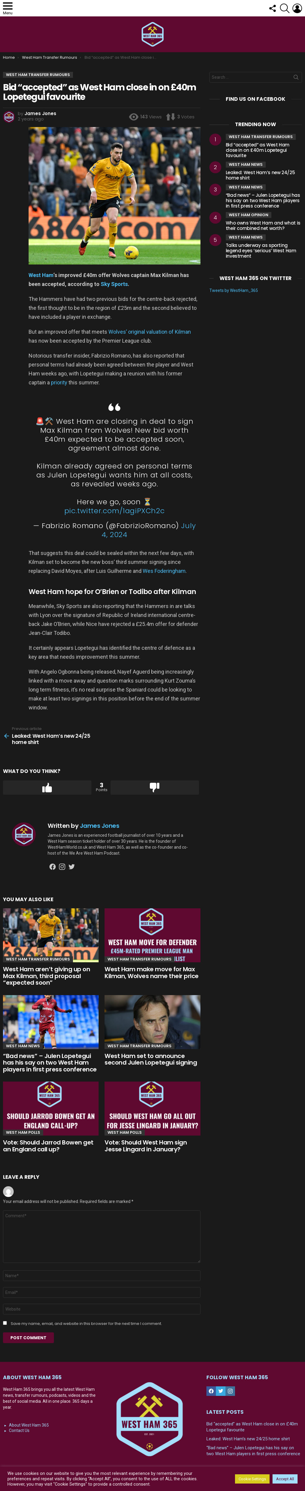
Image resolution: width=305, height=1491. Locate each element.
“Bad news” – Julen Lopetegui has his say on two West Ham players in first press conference (50, 1063)
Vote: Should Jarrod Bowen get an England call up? (48, 1145)
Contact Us (19, 1430)
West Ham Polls (23, 1132)
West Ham (41, 275)
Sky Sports (114, 284)
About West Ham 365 (29, 1425)
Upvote (47, 787)
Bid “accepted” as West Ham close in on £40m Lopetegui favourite (258, 150)
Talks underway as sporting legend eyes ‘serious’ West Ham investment (261, 250)
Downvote (155, 787)
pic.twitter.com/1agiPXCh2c (114, 511)
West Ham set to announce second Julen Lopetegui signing (151, 1059)
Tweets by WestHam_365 (233, 290)
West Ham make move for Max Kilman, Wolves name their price (152, 972)
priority (59, 382)
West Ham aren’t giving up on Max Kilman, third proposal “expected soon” (46, 976)
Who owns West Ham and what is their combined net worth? (263, 225)
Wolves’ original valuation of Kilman (149, 332)
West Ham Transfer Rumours (38, 959)
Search (296, 78)
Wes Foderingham (164, 571)
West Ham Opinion (248, 215)
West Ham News (23, 1046)
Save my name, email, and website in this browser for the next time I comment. (86, 1323)
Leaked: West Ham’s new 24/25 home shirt (260, 175)
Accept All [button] (285, 1479)
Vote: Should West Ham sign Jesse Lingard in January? (146, 1145)
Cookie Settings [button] (252, 1479)
